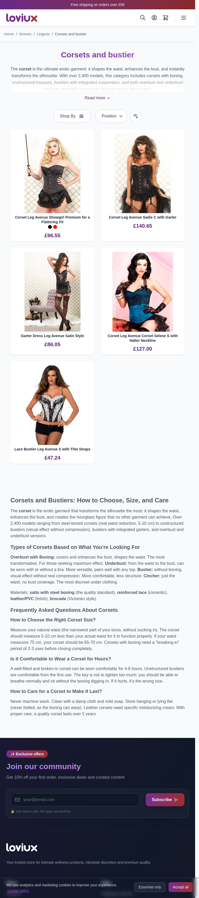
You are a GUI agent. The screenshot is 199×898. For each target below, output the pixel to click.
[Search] (143, 17)
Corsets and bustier (70, 34)
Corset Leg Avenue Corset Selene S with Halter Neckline (143, 338)
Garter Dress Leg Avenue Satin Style (52, 336)
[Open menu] (183, 17)
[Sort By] (111, 116)
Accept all (181, 887)
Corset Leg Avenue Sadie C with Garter (143, 217)
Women (25, 34)
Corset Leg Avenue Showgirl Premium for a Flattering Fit (52, 219)
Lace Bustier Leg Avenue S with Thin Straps (52, 449)
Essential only (150, 887)
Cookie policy (18, 891)
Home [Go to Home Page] (9, 34)
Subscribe (165, 799)
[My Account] (154, 18)
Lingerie (43, 34)
